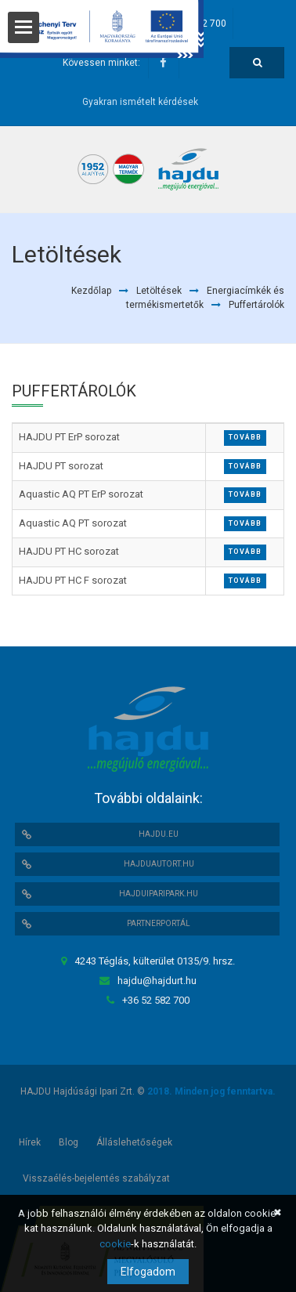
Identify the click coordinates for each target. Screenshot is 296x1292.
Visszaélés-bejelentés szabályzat (96, 1178)
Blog (68, 1142)
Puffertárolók (256, 304)
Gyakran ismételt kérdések (140, 101)
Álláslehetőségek (134, 1142)
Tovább (245, 437)
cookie (115, 1244)
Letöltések (159, 290)
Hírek (30, 1142)
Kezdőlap (91, 290)
